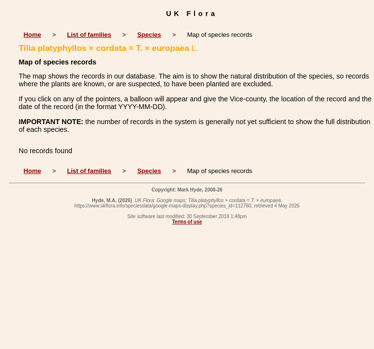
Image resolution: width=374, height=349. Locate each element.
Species (149, 34)
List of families (89, 34)
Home (32, 34)
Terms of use (187, 221)
